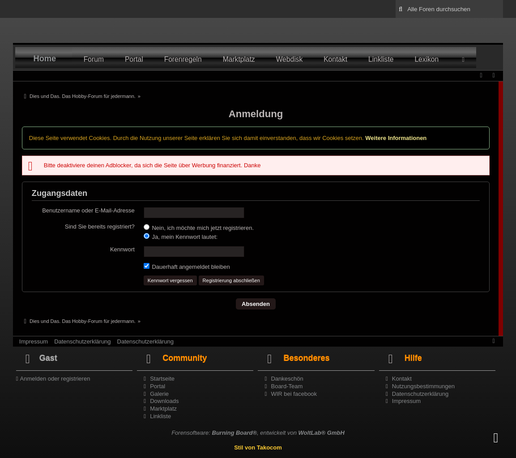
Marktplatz (239, 59)
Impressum (33, 341)
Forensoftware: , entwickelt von (258, 432)
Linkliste (380, 59)
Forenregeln (183, 59)
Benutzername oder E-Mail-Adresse (88, 210)
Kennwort (122, 249)
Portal (134, 59)
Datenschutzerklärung (82, 341)
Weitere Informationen (395, 138)
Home (45, 58)
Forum (94, 59)
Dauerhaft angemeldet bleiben (187, 266)
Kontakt (335, 59)
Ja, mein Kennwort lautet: (180, 236)
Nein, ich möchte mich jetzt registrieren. (199, 227)
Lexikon (426, 59)
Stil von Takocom (258, 447)
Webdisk (289, 59)
